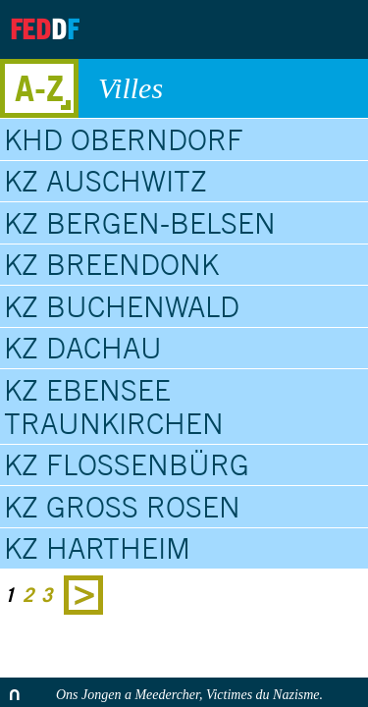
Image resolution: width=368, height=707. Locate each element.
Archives (231, 29)
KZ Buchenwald (121, 306)
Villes (223, 88)
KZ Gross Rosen (122, 506)
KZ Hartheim (97, 548)
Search (336, 29)
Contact (280, 29)
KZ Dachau (83, 347)
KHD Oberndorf (123, 139)
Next (83, 595)
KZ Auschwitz (105, 180)
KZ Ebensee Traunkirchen (114, 406)
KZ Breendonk (111, 264)
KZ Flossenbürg (126, 464)
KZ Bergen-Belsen (140, 223)
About (182, 29)
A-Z (39, 88)
